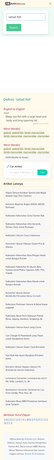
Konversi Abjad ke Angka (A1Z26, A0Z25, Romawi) (25, 206)
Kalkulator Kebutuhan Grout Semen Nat (25, 215)
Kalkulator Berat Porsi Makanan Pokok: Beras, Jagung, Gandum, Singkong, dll (24, 317)
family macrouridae (34, 132)
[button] (50, 3)
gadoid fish (17, 132)
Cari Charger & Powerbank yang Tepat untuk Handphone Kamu (24, 337)
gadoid (7, 132)
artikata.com (30, 439)
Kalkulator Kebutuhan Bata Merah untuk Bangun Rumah (25, 283)
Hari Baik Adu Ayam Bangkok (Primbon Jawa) (24, 357)
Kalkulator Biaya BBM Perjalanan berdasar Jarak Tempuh (26, 403)
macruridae (43, 136)
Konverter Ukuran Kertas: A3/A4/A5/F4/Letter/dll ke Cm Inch (23, 294)
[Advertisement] (27, 65)
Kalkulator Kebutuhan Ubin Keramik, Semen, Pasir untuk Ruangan (23, 225)
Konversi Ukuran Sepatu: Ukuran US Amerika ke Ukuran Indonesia (23, 368)
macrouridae (29, 136)
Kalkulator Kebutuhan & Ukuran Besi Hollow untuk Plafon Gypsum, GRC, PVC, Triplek (25, 269)
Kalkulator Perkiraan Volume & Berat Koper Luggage (27, 306)
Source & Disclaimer (35, 453)
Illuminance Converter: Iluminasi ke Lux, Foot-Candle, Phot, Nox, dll (25, 391)
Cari (42, 172)
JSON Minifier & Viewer (17, 157)
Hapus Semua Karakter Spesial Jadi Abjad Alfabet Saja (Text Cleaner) (26, 194)
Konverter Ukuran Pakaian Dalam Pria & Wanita (25, 245)
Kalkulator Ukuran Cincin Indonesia (23, 235)
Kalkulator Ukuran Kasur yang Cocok (23, 327)
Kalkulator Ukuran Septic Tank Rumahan (25, 347)
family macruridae (12, 136)
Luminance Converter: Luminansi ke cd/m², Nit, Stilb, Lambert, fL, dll (27, 380)
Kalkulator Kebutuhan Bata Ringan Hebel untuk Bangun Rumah (26, 257)
